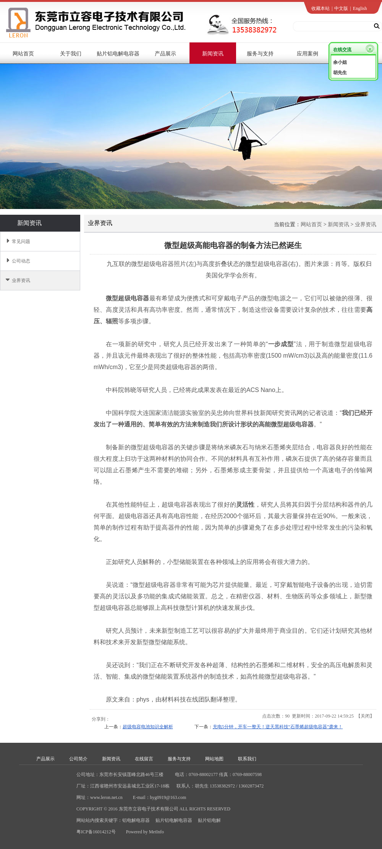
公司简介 (78, 759)
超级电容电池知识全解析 (148, 726)
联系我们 (247, 759)
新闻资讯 (338, 224)
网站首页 (311, 224)
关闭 (365, 716)
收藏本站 (320, 8)
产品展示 (45, 759)
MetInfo (156, 831)
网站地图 (214, 759)
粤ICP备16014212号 (96, 831)
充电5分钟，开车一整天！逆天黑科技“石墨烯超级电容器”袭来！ (278, 726)
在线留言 (144, 759)
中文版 (341, 8)
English (360, 8)
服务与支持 (179, 759)
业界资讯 (365, 224)
